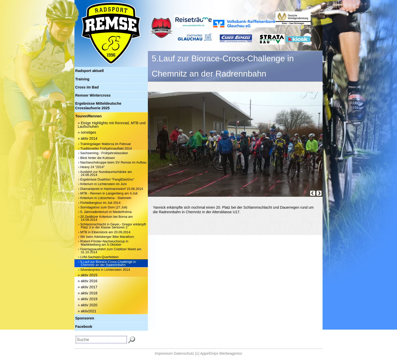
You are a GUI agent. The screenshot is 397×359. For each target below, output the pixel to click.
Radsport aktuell (89, 71)
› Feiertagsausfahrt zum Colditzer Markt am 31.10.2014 (109, 250)
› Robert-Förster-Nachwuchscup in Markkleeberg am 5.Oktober (103, 242)
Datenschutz (184, 353)
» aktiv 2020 (87, 305)
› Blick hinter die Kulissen (96, 158)
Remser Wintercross (93, 95)
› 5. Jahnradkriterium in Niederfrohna (105, 212)
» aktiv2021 (87, 311)
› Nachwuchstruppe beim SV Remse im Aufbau (112, 162)
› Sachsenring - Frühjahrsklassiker (103, 153)
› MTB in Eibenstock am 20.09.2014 (104, 232)
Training (82, 79)
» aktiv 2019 (87, 299)
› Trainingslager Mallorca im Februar (104, 144)
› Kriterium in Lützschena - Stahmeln (104, 198)
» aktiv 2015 (87, 275)
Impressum (164, 353)
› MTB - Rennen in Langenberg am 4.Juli (107, 193)
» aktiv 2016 (87, 281)
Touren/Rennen (88, 116)
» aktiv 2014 (87, 138)
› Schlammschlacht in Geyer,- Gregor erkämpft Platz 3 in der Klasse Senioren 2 (112, 225)
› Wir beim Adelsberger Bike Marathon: (106, 237)
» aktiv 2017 (87, 287)
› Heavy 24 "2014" (91, 167)
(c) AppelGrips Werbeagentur (218, 353)
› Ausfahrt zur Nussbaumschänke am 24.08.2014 (105, 173)
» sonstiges (87, 132)
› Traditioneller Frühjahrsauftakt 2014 (105, 148)
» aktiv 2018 (87, 293)
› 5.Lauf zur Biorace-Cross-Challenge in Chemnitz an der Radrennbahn (107, 263)
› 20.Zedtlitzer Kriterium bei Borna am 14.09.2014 (105, 218)
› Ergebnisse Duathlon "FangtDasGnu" (106, 179)
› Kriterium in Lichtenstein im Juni (102, 184)
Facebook (83, 327)
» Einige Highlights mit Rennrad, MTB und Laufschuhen (112, 125)
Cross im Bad (87, 87)
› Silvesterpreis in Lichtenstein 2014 (104, 270)
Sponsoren (84, 318)
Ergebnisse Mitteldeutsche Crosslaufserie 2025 (98, 105)
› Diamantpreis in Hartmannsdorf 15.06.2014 (110, 189)
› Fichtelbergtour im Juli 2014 (99, 203)
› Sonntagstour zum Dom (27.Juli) (102, 207)
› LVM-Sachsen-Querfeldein (98, 257)
